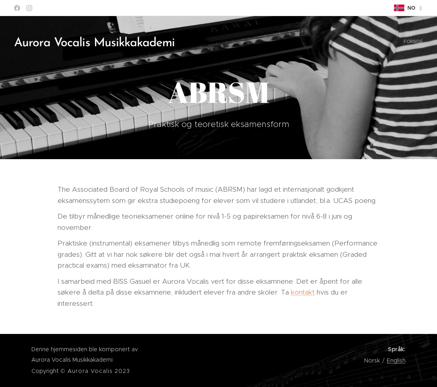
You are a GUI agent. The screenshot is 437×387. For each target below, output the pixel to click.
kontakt (303, 292)
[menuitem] (422, 42)
